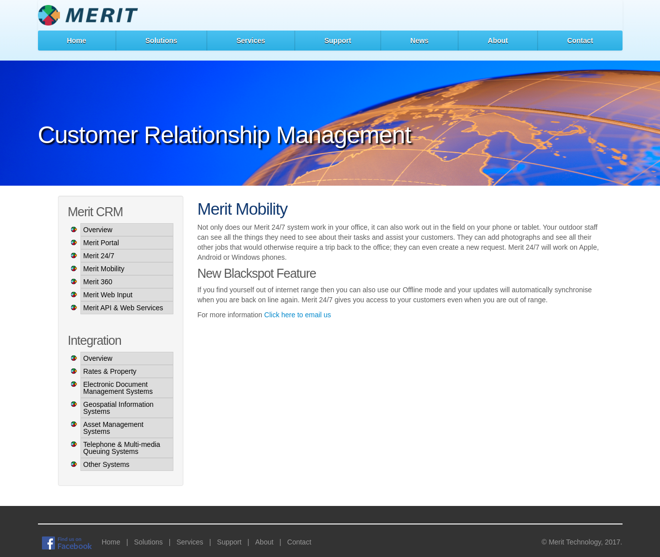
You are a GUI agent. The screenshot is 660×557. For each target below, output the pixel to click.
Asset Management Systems (113, 428)
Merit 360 (97, 281)
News (419, 41)
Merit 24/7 (98, 255)
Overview (97, 229)
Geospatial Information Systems (118, 408)
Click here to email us (297, 315)
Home (76, 41)
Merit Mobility (103, 268)
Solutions (161, 41)
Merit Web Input (108, 294)
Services (250, 41)
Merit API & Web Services (123, 307)
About (498, 41)
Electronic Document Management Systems (118, 388)
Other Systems (106, 464)
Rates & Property (110, 371)
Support (337, 41)
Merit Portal (101, 242)
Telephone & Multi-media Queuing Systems (121, 448)
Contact (580, 41)
